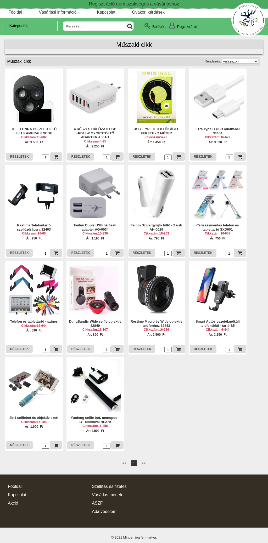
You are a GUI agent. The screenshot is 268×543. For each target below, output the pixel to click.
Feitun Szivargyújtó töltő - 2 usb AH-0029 (156, 227)
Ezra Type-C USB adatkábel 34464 (218, 131)
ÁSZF (97, 503)
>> (144, 463)
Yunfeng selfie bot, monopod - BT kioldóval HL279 (95, 420)
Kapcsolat (106, 12)
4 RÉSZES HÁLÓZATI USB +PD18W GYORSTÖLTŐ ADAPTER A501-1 (95, 133)
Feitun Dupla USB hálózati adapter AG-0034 (95, 227)
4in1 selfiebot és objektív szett (33, 418)
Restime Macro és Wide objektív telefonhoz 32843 (156, 323)
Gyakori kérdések (148, 12)
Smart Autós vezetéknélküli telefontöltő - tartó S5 (218, 323)
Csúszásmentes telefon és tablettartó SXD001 (217, 227)
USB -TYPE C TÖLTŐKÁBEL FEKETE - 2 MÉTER (156, 131)
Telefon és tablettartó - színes (34, 321)
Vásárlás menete (107, 495)
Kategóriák (15, 25)
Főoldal (15, 12)
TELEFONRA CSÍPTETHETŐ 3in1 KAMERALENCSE (34, 131)
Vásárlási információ (57, 12)
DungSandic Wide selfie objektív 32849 (95, 323)
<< (124, 463)
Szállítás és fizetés (109, 486)
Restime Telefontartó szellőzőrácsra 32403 (34, 227)
